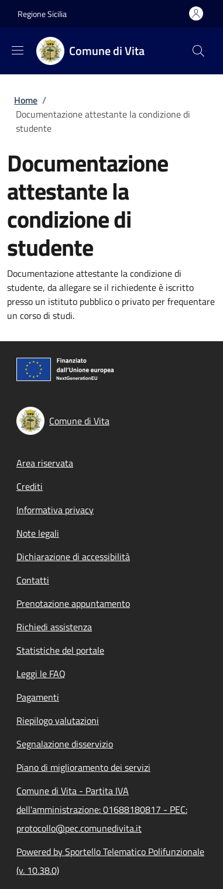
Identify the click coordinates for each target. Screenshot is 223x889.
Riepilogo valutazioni (57, 720)
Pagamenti (37, 697)
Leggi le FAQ (41, 674)
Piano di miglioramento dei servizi (83, 767)
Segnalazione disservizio (64, 744)
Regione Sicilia (42, 14)
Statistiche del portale (60, 650)
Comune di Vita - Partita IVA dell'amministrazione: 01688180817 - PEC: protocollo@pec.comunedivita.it (101, 809)
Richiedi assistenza (54, 627)
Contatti (32, 580)
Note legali (37, 533)
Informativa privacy (55, 510)
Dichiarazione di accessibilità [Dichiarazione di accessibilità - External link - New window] (73, 557)
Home (25, 100)
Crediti (29, 486)
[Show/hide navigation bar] (17, 50)
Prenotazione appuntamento (73, 603)
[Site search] (198, 51)
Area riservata (44, 463)
